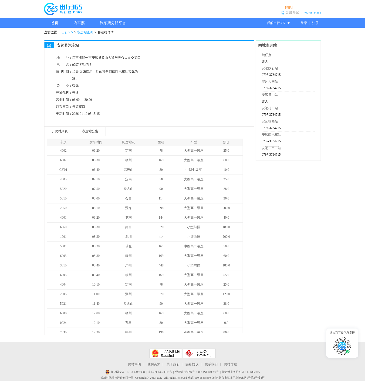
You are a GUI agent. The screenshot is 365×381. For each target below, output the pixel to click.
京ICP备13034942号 (160, 372)
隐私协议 (192, 364)
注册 (315, 23)
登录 (304, 23)
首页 (54, 23)
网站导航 (230, 364)
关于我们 (172, 364)
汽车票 (79, 23)
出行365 (67, 32)
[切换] (289, 7)
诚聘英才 (153, 364)
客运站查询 (85, 32)
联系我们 (211, 364)
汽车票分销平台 (113, 23)
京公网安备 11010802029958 (125, 372)
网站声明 (134, 364)
